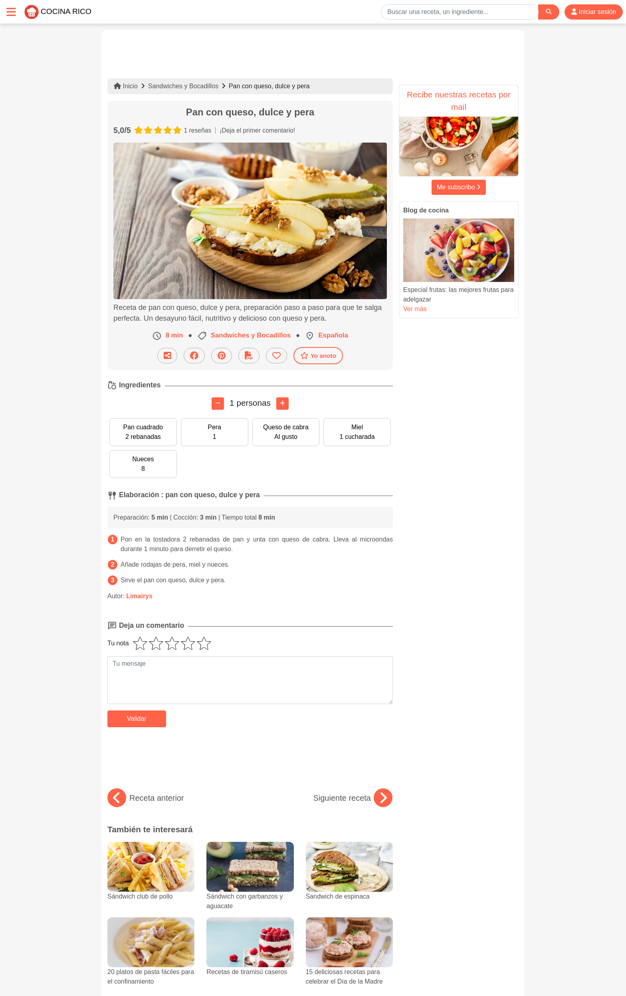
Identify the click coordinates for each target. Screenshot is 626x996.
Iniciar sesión (593, 11)
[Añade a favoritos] (276, 355)
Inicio (126, 86)
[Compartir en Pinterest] (221, 355)
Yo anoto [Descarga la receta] (318, 355)
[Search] (548, 11)
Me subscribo (459, 187)
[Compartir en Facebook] (194, 355)
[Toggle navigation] (11, 12)
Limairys (139, 596)
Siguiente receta (352, 798)
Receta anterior (145, 798)
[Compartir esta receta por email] (167, 355)
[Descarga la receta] (249, 355)
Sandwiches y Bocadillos (183, 86)
